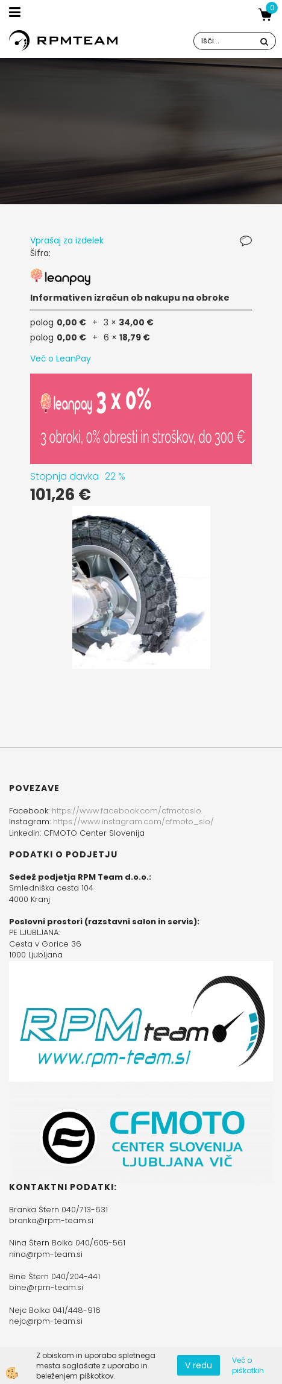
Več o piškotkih (248, 1365)
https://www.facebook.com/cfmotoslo (126, 810)
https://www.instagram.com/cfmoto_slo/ (133, 821)
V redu (198, 1365)
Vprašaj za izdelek (67, 240)
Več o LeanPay (60, 358)
